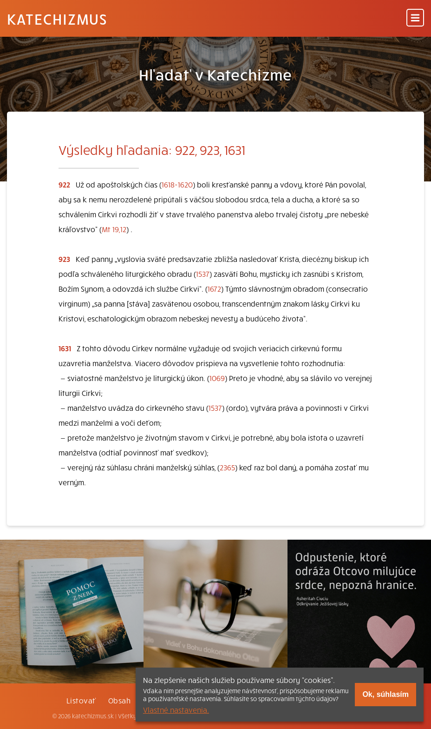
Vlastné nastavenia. (176, 709)
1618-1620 (177, 184)
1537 (202, 273)
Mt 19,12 (114, 229)
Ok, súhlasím (385, 694)
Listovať (81, 700)
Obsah (119, 700)
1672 (214, 288)
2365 (227, 467)
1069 (217, 377)
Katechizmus (57, 18)
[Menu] (415, 18)
